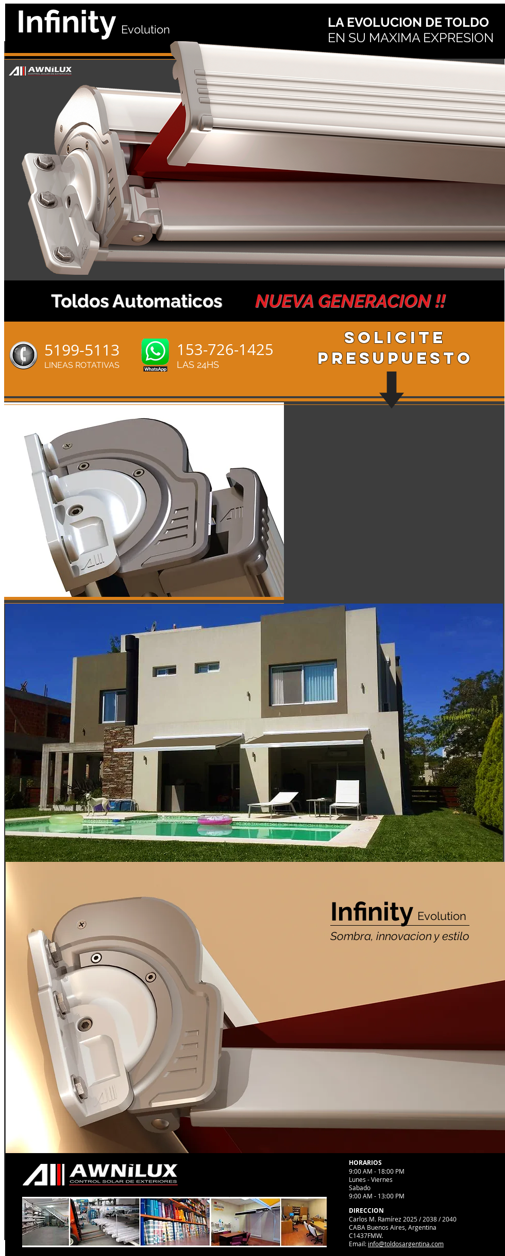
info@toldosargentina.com (406, 1244)
